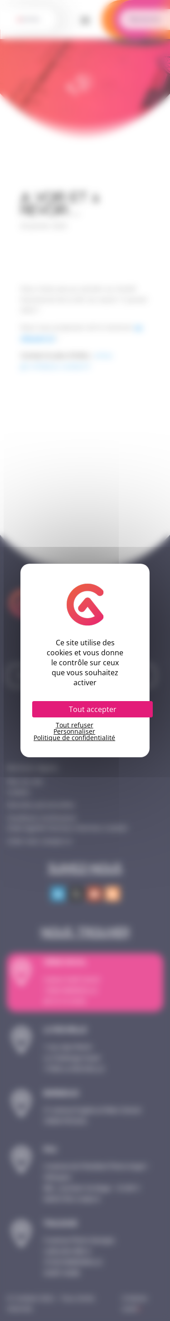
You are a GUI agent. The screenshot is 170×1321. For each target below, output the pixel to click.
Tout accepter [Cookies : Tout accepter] (93, 709)
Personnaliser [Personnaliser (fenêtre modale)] (74, 731)
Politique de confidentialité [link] (74, 738)
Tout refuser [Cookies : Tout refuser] (74, 725)
